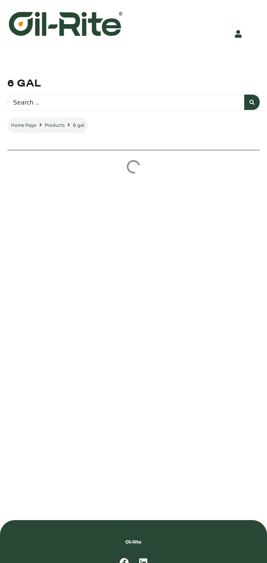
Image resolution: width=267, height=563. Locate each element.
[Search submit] (252, 102)
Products (55, 125)
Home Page (23, 125)
